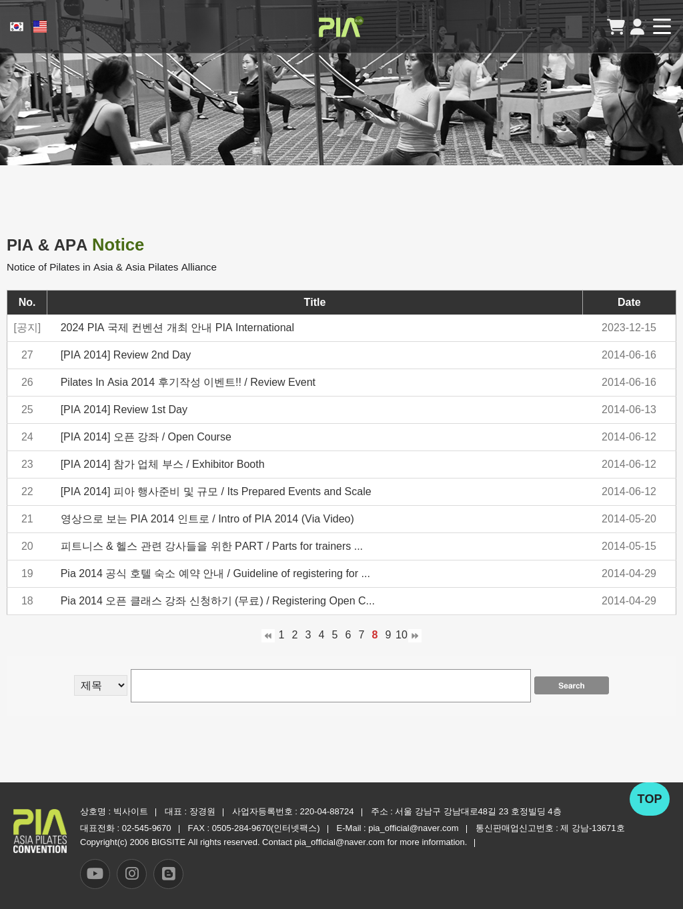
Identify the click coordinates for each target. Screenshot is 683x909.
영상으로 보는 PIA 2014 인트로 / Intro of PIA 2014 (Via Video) (207, 518)
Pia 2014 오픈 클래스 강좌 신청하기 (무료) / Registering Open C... (218, 600)
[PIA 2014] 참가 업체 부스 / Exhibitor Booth (163, 464)
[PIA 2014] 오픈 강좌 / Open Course (146, 437)
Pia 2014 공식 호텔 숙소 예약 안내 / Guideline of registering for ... (215, 573)
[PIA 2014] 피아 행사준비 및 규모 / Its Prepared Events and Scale (216, 491)
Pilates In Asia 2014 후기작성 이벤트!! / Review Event (188, 382)
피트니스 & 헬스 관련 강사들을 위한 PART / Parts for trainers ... (212, 546)
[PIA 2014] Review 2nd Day (126, 355)
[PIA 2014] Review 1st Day (124, 409)
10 (402, 634)
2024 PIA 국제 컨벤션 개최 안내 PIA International (177, 327)
